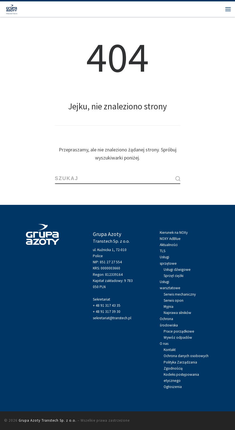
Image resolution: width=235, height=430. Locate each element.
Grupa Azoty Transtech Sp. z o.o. (47, 420)
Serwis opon (173, 300)
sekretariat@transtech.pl (112, 318)
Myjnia (168, 306)
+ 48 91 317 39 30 (106, 311)
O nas (164, 343)
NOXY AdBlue (170, 238)
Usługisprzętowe (168, 260)
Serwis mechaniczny (180, 294)
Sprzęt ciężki (173, 275)
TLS (162, 251)
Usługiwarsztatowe (170, 284)
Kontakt (170, 349)
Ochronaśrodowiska (169, 321)
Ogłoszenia (173, 386)
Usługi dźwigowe (177, 269)
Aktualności (169, 244)
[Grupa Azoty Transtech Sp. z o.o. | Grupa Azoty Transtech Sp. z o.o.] (11, 8)
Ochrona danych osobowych (186, 355)
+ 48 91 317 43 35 (106, 305)
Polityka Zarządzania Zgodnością (180, 365)
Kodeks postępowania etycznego (181, 377)
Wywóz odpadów (178, 337)
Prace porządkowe (179, 331)
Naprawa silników (177, 312)
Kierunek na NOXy (174, 232)
